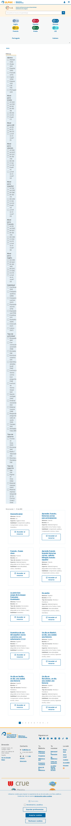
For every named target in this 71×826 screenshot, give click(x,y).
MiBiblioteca (64, 2)
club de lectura (53, 769)
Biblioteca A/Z (41, 759)
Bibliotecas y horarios (42, 752)
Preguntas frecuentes (42, 763)
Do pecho (46, 593)
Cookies (65, 760)
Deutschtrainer (16, 514)
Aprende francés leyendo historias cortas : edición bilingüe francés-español (49, 555)
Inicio (7, 48)
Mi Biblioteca (54, 758)
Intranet (65, 765)
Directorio (23, 761)
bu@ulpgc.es (26, 750)
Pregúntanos (42, 756)
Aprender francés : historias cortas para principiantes (49, 515)
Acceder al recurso (19, 533)
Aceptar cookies (35, 815)
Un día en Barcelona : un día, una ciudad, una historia (49, 679)
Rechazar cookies (35, 821)
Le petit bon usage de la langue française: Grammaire (18, 596)
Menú (69, 2)
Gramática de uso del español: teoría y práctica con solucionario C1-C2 (18, 635)
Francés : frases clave (16, 552)
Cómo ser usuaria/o (54, 762)
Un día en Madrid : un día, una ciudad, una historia (49, 634)
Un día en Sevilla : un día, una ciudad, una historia (17, 678)
